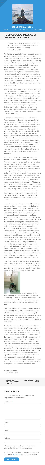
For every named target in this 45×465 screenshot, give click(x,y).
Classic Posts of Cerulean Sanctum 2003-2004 (11, 381)
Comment (8, 402)
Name (6, 422)
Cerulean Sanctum (22, 27)
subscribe (16, 454)
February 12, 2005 (11, 370)
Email (6, 430)
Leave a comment (12, 373)
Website (7, 438)
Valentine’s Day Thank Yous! (32, 381)
